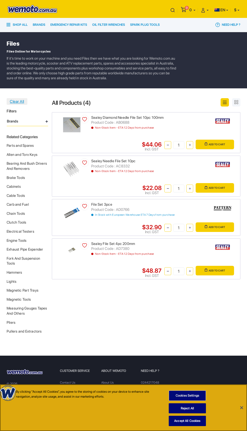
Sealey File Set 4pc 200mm (113, 244)
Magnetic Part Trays (22, 290)
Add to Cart (215, 144)
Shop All (17, 25)
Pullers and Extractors (24, 331)
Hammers (14, 272)
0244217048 (150, 382)
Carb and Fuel (18, 204)
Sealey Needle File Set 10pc (113, 161)
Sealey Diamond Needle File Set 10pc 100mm (127, 117)
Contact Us (67, 382)
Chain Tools (16, 213)
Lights (11, 281)
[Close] (241, 409)
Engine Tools (17, 240)
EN (219, 10)
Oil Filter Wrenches (108, 25)
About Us (107, 382)
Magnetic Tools (19, 299)
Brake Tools (16, 177)
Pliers (11, 322)
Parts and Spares (20, 145)
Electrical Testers (20, 231)
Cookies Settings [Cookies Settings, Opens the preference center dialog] (187, 397)
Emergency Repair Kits (68, 25)
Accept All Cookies (187, 423)
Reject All (187, 410)
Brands (39, 25)
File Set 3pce (101, 204)
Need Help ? (227, 25)
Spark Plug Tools (145, 25)
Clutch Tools (16, 222)
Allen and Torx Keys (22, 154)
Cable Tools (16, 195)
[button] (192, 10)
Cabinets (14, 186)
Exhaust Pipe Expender (25, 249)
